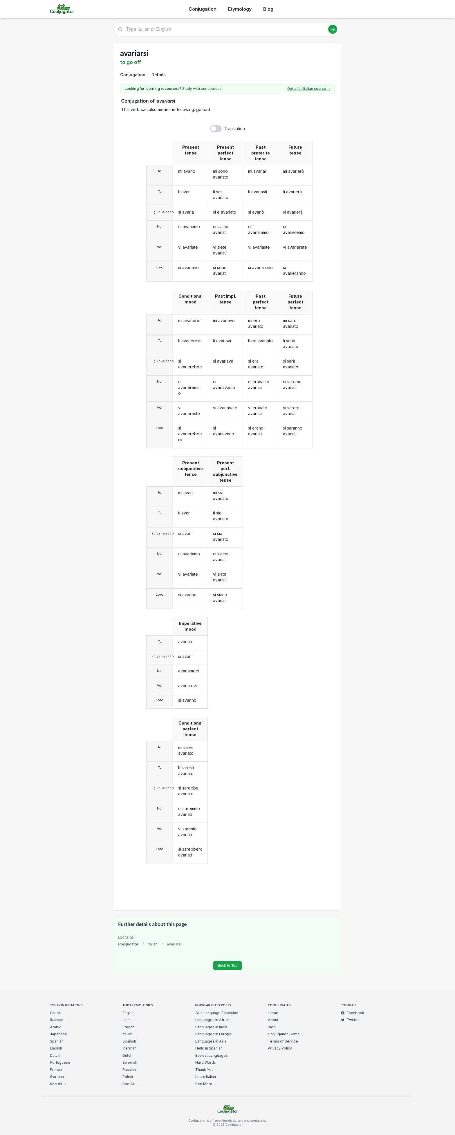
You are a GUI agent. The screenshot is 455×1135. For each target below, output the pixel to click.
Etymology (240, 9)
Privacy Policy (280, 1048)
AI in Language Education (216, 1013)
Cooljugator (128, 944)
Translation (234, 128)
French (56, 1069)
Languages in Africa (212, 1020)
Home (273, 1013)
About (273, 1020)
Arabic (55, 1027)
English (56, 1048)
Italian (153, 944)
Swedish (129, 1062)
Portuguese (60, 1062)
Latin (126, 1020)
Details (158, 74)
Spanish (57, 1041)
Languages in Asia (211, 1041)
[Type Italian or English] (227, 29)
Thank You (204, 1069)
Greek (55, 1013)
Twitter (350, 1020)
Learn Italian (205, 1076)
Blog (268, 9)
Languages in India (211, 1027)
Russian (56, 1020)
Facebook (352, 1013)
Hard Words (205, 1062)
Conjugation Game (284, 1034)
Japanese (58, 1034)
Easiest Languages (211, 1055)
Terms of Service (283, 1041)
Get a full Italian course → (309, 88)
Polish (127, 1076)
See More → (206, 1084)
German (57, 1076)
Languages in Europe (213, 1034)
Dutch (55, 1055)
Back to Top (227, 965)
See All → (58, 1084)
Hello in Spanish (209, 1048)
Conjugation (202, 9)
